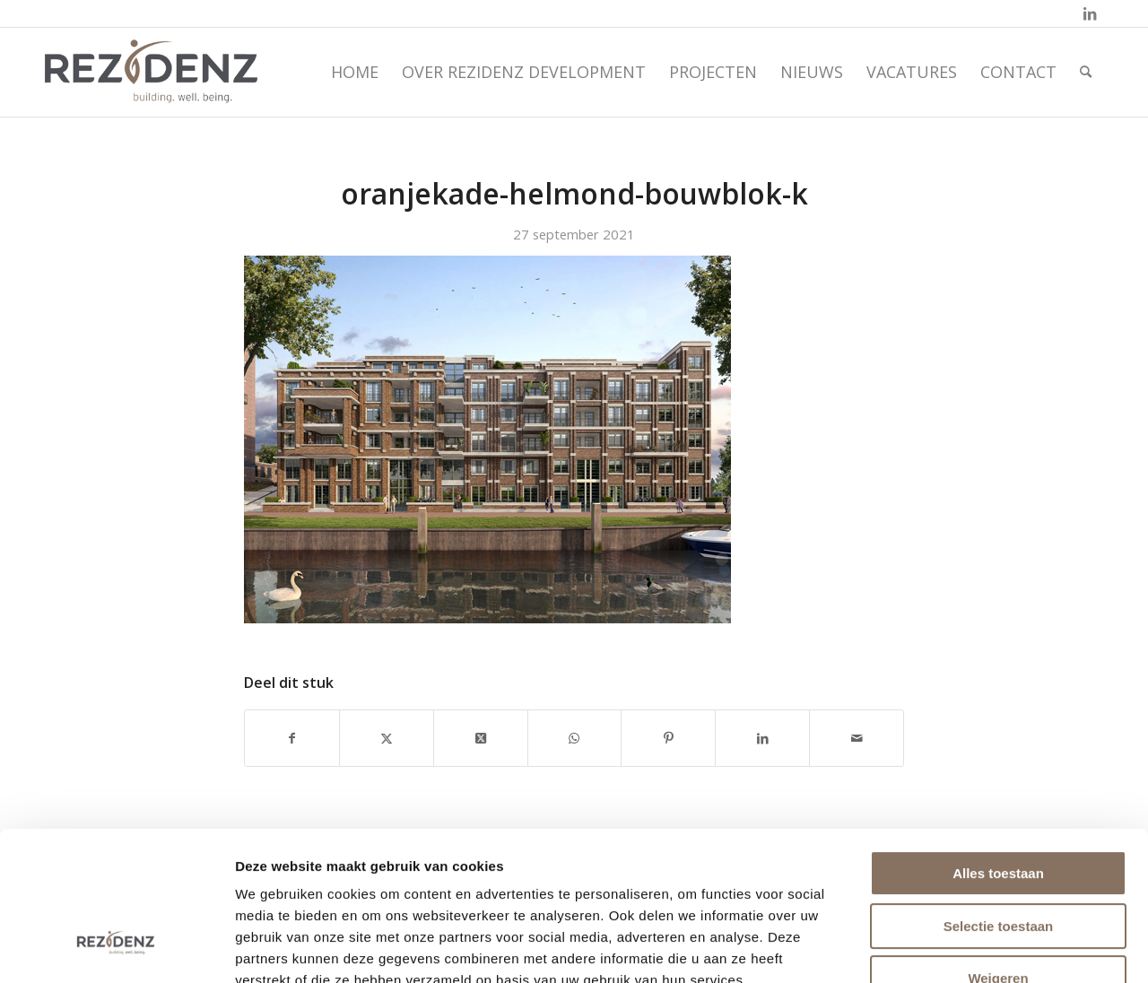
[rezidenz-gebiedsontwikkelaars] (151, 72)
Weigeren (998, 850)
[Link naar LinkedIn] (1089, 13)
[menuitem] (354, 72)
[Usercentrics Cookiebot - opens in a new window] (116, 948)
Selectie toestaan (999, 798)
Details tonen (972, 947)
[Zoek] (1085, 72)
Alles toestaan (998, 745)
